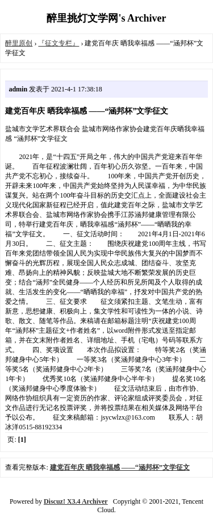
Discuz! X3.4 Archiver (76, 501)
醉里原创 (18, 43)
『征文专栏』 (58, 43)
